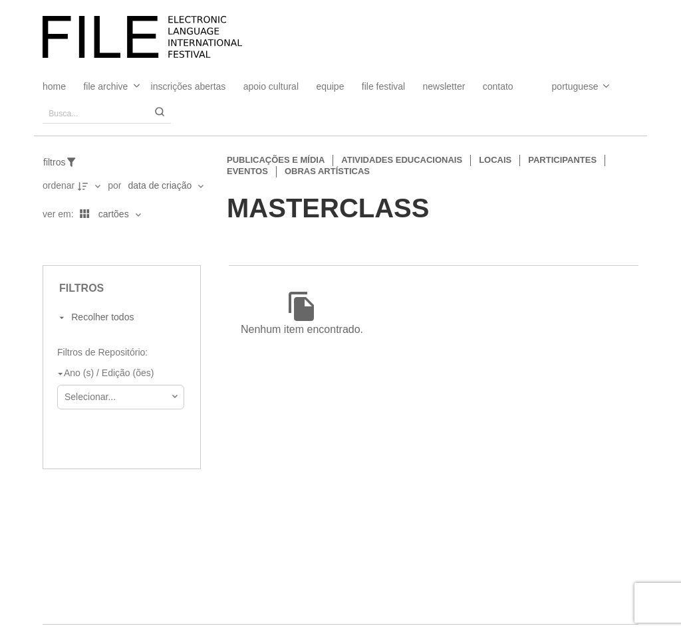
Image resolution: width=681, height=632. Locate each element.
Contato (498, 86)
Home (54, 86)
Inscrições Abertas (188, 86)
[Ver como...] (46, 243)
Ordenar (58, 185)
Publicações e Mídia (276, 160)
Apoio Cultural (271, 86)
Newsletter (444, 86)
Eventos (247, 171)
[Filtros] (67, 162)
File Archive (105, 86)
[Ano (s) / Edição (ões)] (118, 374)
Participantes (562, 160)
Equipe (330, 86)
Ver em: (59, 214)
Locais (495, 160)
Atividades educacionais (401, 160)
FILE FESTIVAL (383, 86)
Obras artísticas (327, 171)
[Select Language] (567, 86)
